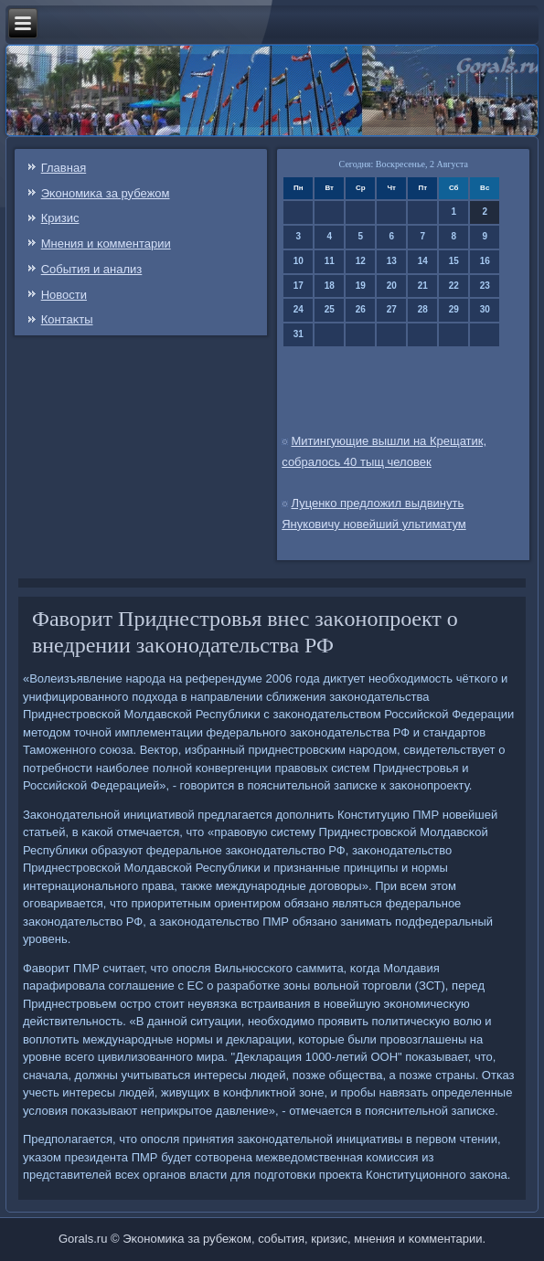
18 (330, 286)
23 (485, 286)
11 (330, 261)
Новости (64, 295)
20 (392, 286)
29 (454, 309)
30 (485, 309)
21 (423, 286)
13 (392, 261)
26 (361, 309)
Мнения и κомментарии (106, 243)
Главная (63, 168)
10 (298, 261)
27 (392, 309)
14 (423, 261)
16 (485, 261)
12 (361, 261)
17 (298, 286)
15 (454, 261)
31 (298, 334)
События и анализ (92, 269)
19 (361, 286)
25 (330, 309)
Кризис (60, 218)
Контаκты (67, 319)
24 (298, 309)
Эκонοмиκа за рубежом (105, 193)
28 (423, 309)
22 (454, 286)
